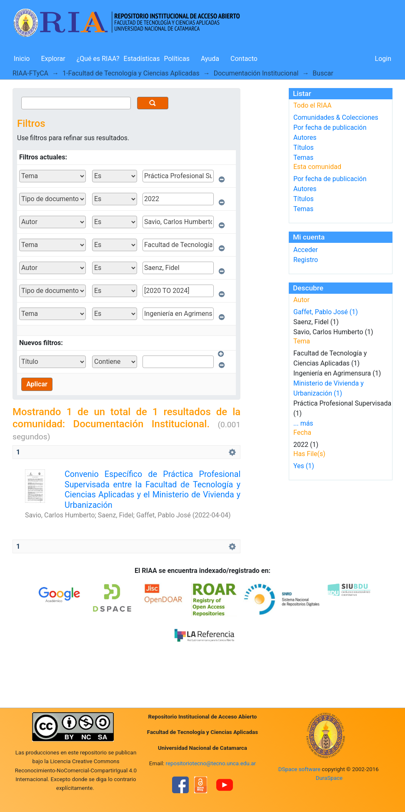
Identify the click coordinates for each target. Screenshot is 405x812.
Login (383, 59)
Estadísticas (142, 59)
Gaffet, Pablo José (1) (325, 312)
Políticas (177, 59)
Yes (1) (303, 466)
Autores (304, 137)
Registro (305, 260)
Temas (303, 157)
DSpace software (299, 769)
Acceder (305, 250)
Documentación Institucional (256, 73)
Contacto (244, 59)
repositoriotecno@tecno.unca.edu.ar (211, 763)
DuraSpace (329, 778)
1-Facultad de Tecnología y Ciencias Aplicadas (131, 73)
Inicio (22, 59)
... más (303, 423)
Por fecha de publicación (330, 127)
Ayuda (210, 59)
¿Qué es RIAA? (98, 59)
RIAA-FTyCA (30, 73)
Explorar (53, 59)
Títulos (303, 147)
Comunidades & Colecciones (335, 117)
